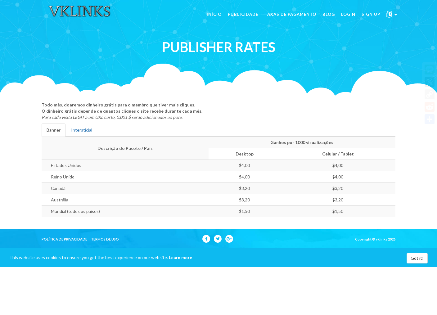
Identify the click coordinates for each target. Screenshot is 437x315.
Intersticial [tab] (81, 130)
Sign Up (371, 18)
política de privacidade (64, 239)
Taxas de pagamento (290, 18)
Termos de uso (105, 239)
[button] (391, 19)
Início (214, 18)
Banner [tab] (54, 130)
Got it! (417, 258)
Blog (328, 18)
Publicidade (243, 18)
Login (348, 18)
